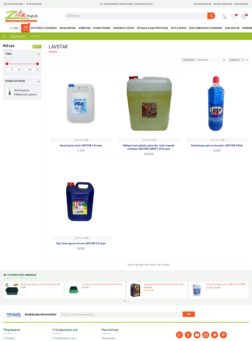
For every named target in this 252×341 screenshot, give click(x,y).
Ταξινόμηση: (189, 60)
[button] (124, 301)
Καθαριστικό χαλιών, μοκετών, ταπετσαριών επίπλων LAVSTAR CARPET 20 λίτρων (149, 147)
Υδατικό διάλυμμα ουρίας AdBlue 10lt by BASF (226, 284)
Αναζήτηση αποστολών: (41, 314)
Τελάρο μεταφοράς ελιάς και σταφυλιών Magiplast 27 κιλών (41, 284)
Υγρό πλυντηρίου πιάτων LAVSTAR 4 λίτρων (81, 243)
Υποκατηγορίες (15, 81)
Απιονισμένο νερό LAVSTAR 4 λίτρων (81, 145)
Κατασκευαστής (18, 36)
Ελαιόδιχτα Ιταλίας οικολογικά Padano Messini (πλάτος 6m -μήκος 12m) (103, 284)
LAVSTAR (78, 140)
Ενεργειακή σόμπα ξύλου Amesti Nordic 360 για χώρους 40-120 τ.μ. (165, 284)
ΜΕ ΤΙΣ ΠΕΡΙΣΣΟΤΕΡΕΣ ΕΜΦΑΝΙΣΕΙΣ (20, 275)
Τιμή (8, 53)
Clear (38, 46)
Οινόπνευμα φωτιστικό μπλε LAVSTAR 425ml (217, 145)
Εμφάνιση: (235, 60)
